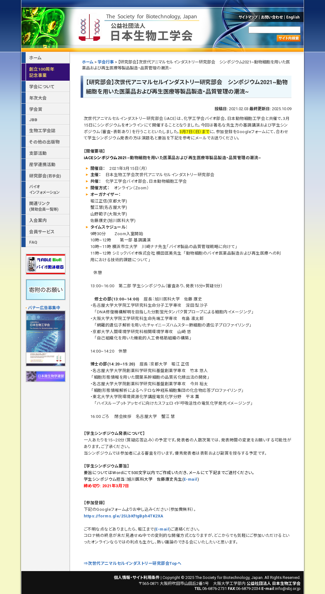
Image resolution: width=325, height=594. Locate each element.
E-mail (190, 479)
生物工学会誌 (42, 130)
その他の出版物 (44, 141)
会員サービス (42, 231)
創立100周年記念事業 (41, 72)
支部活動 (38, 153)
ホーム (87, 62)
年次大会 (38, 97)
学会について (41, 86)
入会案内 (38, 220)
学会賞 (35, 109)
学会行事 (106, 62)
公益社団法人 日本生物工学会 (139, 26)
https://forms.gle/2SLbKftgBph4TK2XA (123, 516)
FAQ (33, 242)
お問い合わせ (272, 17)
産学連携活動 (42, 164)
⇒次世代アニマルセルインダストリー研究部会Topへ (132, 563)
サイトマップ (247, 17)
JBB (33, 119)
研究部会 (45, 175)
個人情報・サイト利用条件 (137, 577)
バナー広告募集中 (44, 307)
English (294, 17)
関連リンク (43, 206)
